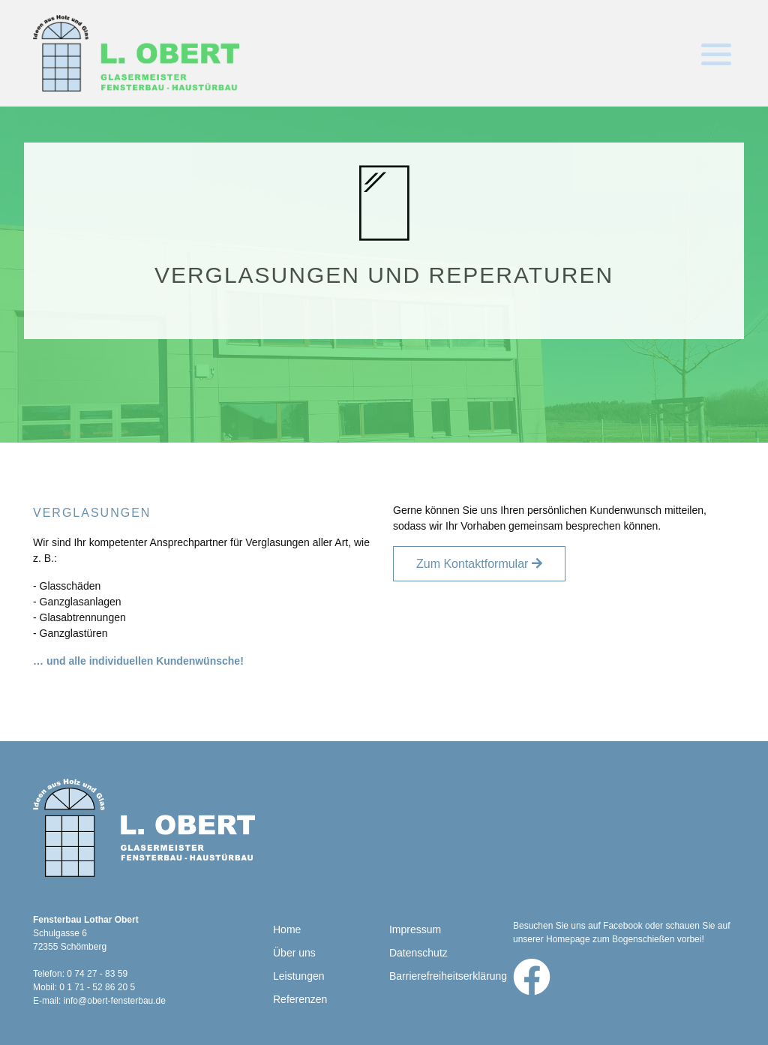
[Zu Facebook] (531, 976)
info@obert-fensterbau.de (115, 1000)
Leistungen (299, 976)
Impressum (415, 929)
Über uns (294, 953)
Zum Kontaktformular (472, 563)
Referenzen (300, 999)
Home (287, 929)
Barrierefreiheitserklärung (448, 976)
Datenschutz (418, 953)
